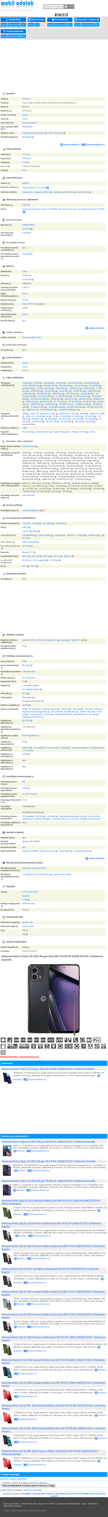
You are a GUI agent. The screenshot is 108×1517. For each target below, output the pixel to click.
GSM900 (36, 383)
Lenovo (25, 115)
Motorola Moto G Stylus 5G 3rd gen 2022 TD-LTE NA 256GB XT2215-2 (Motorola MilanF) (48, 1069)
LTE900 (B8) (88, 388)
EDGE (53, 413)
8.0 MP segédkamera (30, 735)
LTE (54, 416)
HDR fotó (65, 709)
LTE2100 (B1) (79, 385)
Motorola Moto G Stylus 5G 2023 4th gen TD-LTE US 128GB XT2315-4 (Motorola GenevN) (48, 1181)
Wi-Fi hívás (54, 560)
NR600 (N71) (31, 410)
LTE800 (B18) (78, 391)
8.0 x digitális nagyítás (31, 689)
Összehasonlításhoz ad (93, 144)
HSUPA (83, 413)
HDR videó (77, 709)
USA (31, 922)
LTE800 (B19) (93, 391)
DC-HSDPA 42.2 (43, 416)
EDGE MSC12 (64, 413)
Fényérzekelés (64, 851)
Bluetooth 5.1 (27, 552)
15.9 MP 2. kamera (29, 794)
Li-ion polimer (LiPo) (30, 892)
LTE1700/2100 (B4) (44, 388)
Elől (23, 782)
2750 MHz (26, 229)
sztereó (25, 363)
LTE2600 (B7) (74, 388)
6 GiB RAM (26, 233)
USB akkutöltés (28, 535)
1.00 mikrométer (29, 671)
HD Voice (82, 432)
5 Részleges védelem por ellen (34, 868)
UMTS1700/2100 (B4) (30, 385)
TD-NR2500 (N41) (38, 407)
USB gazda (59, 535)
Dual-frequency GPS (49, 640)
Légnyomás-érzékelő (30, 851)
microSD (35, 523)
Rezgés (56, 432)
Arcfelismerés (48, 714)
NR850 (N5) (30, 401)
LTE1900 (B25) (42, 394)
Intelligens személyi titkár (63, 192)
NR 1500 (78, 421)
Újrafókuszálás (70, 711)
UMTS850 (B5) (49, 385)
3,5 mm (25, 370)
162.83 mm (26, 158)
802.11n (57, 556)
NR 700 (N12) (73, 401)
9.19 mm (25, 162)
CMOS (24, 754)
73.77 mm (26, 154)
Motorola (26, 99)
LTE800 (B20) (27, 394)
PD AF (24, 693)
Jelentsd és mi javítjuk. (33, 1490)
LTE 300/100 (50, 419)
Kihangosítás (65, 432)
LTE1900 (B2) (94, 385)
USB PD (81, 535)
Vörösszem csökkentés (94, 709)
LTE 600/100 (37, 421)
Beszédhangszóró (43, 432)
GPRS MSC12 (44, 413)
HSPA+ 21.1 (30, 416)
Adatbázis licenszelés (29, 1503)
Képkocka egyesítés (49, 709)
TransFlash (26, 523)
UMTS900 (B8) (64, 385)
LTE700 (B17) (64, 391)
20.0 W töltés (27, 546)
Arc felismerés (83, 192)
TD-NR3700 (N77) (47, 410)
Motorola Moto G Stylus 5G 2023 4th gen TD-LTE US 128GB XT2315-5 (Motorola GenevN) (48, 1141)
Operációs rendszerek (87, 19)
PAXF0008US (27, 127)
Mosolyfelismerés (81, 714)
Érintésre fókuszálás (87, 711)
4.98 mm (25, 287)
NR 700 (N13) (59, 401)
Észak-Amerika (28, 926)
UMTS (73, 413)
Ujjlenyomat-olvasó (47, 851)
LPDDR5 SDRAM (28, 225)
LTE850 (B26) (57, 394)
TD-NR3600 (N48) (56, 407)
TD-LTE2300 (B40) (63, 396)
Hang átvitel (27, 432)
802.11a (25, 556)
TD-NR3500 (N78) (65, 410)
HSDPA (102, 413)
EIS (23, 709)
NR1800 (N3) (98, 399)
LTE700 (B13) (35, 391)
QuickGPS (75, 640)
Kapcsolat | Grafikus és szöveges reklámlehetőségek (59, 1503)
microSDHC (47, 523)
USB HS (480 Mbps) (30, 531)
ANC (73, 432)
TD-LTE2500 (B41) (81, 396)
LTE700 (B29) (71, 394)
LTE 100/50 (63, 416)
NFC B (33, 566)
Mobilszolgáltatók (13, 31)
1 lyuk (24, 271)
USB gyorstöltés (44, 535)
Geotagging (65, 640)
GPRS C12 (34, 413)
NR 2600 (89, 421)
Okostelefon (27, 137)
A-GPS (37, 640)
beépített (26, 896)
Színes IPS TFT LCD (29, 304)
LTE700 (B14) (50, 391)
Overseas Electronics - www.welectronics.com (19, 1057)
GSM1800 (48, 383)
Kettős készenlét (28, 446)
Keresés (69, 6)
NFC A (24, 566)
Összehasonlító (14, 25)
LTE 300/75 (36, 419)
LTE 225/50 (89, 416)
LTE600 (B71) (55, 399)
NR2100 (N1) (70, 399)
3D (23, 841)
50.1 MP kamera (28, 678)
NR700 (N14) (88, 401)
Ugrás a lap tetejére (11, 1503)
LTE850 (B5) (60, 388)
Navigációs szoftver (41, 192)
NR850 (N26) (36, 404)
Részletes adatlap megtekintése (14, 1479)
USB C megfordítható (30, 542)
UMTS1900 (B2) (90, 383)
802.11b (36, 556)
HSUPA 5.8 (94, 413)
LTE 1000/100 (51, 421)
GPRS (24, 413)
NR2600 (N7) (44, 401)
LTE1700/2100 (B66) (38, 399)
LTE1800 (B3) (27, 388)
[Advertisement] (54, 64)
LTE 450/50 (76, 419)
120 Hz (25, 314)
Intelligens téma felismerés (33, 717)
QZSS (83, 640)
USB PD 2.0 (92, 535)
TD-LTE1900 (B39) (45, 396)
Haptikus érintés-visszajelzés (33, 133)
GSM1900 (60, 383)
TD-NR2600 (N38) (82, 404)
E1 (23, 646)
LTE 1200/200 (66, 421)
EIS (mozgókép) (35, 709)
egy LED (25, 705)
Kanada (25, 922)
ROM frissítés (36, 19)
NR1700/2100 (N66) (75, 407)
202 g (24, 170)
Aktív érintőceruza (56, 133)
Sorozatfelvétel (57, 711)
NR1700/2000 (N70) (95, 407)
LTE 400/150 (63, 419)
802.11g (46, 556)
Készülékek (13, 19)
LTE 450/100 (90, 419)
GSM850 (25, 383)
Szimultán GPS (28, 640)
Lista (23, 25)
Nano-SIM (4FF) (28, 495)
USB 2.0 (25, 527)
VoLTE (92, 432)
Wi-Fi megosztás (39, 560)
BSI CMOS (26, 665)
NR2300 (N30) (65, 404)
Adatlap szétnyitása (69, 144)
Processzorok (60, 19)
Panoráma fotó (36, 714)
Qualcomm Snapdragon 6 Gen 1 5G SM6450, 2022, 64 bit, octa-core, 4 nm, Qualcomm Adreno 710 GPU (63, 209)
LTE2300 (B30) (86, 394)
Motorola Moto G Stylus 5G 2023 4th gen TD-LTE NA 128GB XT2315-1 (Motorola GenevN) (49, 1161)
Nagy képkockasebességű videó (34, 711)
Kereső (4, 25)
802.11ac (67, 556)
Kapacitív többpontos (30, 510)
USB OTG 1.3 (72, 535)
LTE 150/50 (76, 416)
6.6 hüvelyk (26, 279)
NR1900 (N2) (84, 399)
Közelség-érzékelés (81, 851)
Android (25, 183)
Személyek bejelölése (63, 714)
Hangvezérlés (27, 192)
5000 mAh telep (28, 903)
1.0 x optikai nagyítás (30, 685)
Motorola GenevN (29, 123)
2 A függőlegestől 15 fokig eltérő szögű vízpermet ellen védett (46, 874)
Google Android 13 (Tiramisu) (34, 187)
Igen (24, 248)
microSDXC (60, 523)
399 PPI (25, 300)
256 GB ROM (27, 254)
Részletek (19, 1151)
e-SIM (24, 428)
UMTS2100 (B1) (74, 383)
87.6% (24, 294)
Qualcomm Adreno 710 (31, 337)
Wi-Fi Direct (27, 560)
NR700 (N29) (50, 404)
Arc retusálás (94, 714)
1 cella (24, 899)
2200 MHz (26, 205)
